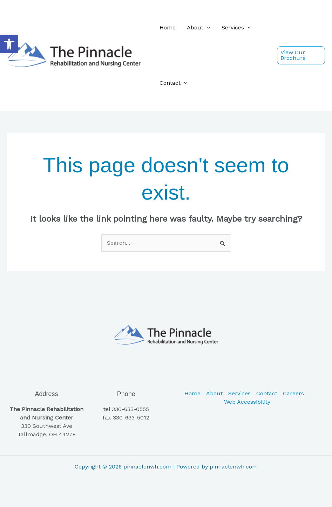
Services (236, 27)
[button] (9, 44)
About (198, 27)
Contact (174, 83)
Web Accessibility (247, 401)
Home (168, 27)
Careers (293, 393)
